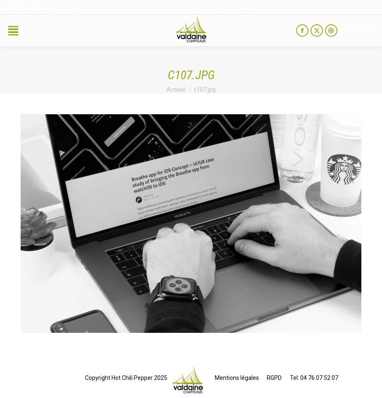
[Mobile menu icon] (13, 30)
